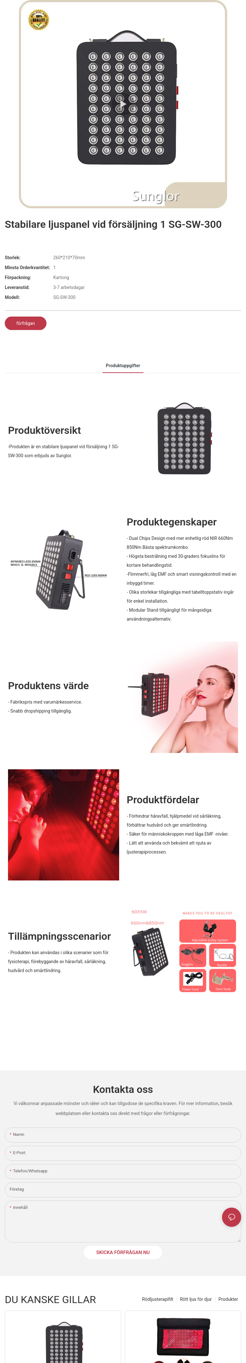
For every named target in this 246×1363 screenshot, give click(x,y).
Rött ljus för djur (196, 1299)
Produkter (228, 1299)
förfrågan (25, 323)
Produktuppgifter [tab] (123, 365)
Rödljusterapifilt (157, 1299)
